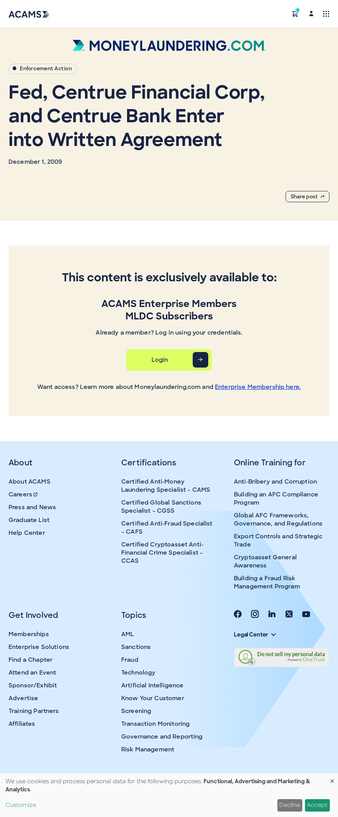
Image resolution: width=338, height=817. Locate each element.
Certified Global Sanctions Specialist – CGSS (161, 507)
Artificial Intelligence (152, 685)
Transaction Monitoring (155, 724)
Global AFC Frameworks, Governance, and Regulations (278, 519)
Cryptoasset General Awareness (265, 561)
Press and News (32, 507)
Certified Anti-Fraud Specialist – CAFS (167, 528)
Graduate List (29, 520)
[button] (295, 13)
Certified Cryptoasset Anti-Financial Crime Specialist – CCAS (162, 553)
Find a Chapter (30, 660)
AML (127, 634)
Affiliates (22, 724)
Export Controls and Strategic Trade (278, 540)
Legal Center (255, 634)
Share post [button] (307, 196)
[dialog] (169, 795)
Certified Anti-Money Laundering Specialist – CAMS (165, 486)
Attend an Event (32, 672)
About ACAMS (30, 482)
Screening (136, 711)
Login (160, 360)
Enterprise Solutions (39, 647)
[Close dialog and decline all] (332, 778)
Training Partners (34, 711)
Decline (289, 804)
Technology (138, 672)
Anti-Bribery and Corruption (275, 482)
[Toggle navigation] (326, 13)
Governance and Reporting (162, 737)
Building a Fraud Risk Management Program (267, 582)
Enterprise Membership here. (258, 387)
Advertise (23, 698)
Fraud (129, 660)
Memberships (29, 634)
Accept (317, 804)
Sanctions (136, 647)
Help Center (27, 533)
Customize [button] (20, 804)
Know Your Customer (152, 698)
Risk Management (147, 749)
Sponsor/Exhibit (33, 685)
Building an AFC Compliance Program (276, 499)
